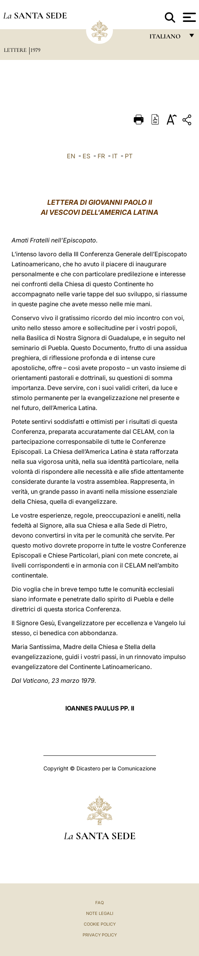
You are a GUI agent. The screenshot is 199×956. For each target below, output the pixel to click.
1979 (35, 49)
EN (71, 156)
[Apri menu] (188, 17)
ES (86, 156)
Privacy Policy (100, 935)
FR (101, 156)
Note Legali (99, 913)
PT (129, 156)
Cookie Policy (100, 924)
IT (115, 156)
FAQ (99, 902)
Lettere (16, 49)
